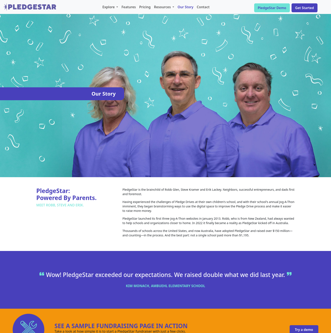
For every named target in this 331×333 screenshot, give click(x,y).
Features (128, 7)
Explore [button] (108, 7)
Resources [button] (163, 7)
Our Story (185, 7)
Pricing (145, 7)
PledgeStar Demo (272, 7)
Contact (203, 7)
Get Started (304, 7)
